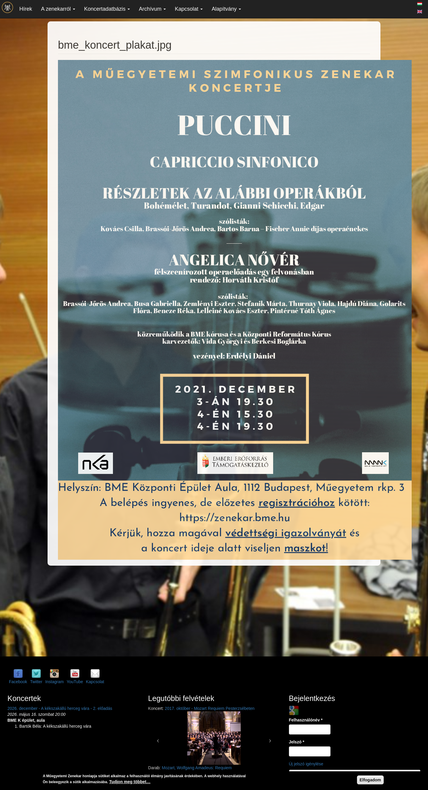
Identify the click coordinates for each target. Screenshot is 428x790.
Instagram (54, 681)
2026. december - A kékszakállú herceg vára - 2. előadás (59, 708)
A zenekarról (58, 9)
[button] (158, 738)
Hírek (25, 9)
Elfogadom (370, 780)
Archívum (152, 9)
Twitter (36, 681)
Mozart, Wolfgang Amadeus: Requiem (197, 767)
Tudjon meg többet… (129, 781)
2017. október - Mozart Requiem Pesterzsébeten (209, 708)
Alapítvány (226, 9)
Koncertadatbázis (107, 9)
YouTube (75, 681)
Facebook (18, 681)
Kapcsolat (189, 9)
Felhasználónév (306, 720)
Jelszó (296, 742)
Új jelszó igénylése (306, 764)
